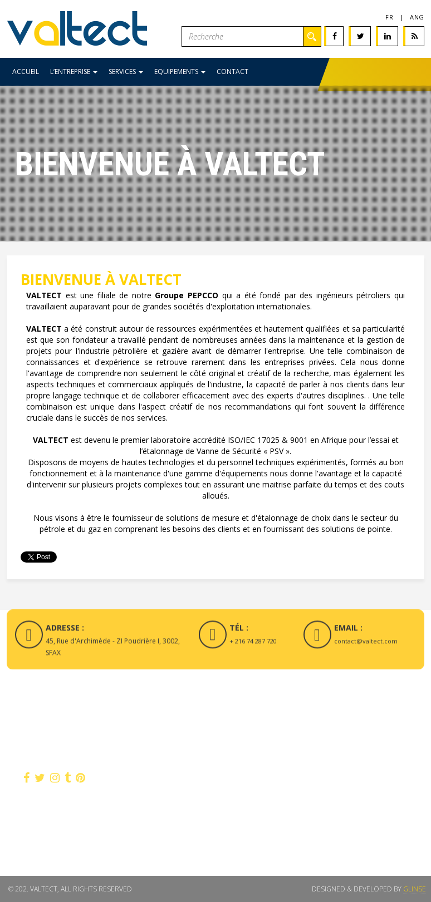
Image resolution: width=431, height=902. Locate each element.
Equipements (179, 71)
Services (126, 71)
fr (389, 17)
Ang (417, 17)
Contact (232, 71)
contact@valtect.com (366, 646)
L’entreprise (73, 71)
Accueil (25, 71)
